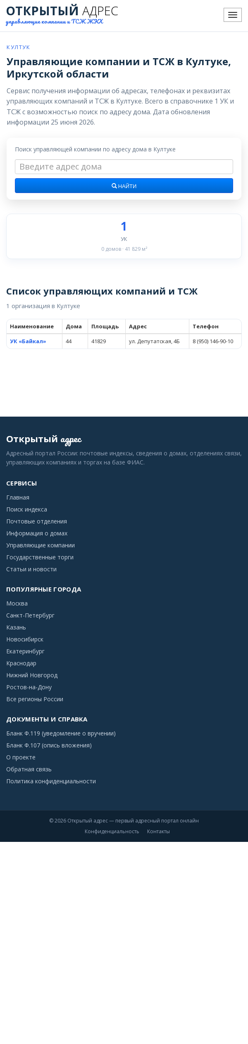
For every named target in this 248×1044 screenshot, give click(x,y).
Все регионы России (34, 699)
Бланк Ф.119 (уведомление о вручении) (61, 733)
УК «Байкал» (28, 341)
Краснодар (21, 663)
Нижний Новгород (31, 675)
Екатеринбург (25, 651)
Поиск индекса (26, 509)
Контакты (158, 831)
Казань (16, 627)
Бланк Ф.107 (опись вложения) (49, 745)
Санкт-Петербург (30, 615)
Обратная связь (29, 769)
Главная (17, 497)
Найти (124, 186)
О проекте (21, 757)
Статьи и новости (31, 569)
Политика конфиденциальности (51, 781)
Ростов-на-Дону (29, 687)
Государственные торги (40, 557)
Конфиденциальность (112, 831)
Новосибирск (24, 639)
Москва (17, 603)
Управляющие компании (40, 545)
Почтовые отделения (36, 521)
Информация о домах (36, 533)
